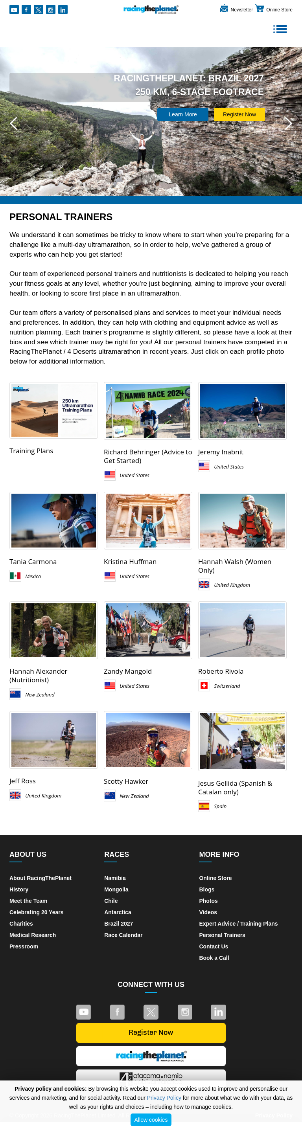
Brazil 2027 (118, 924)
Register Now (239, 114)
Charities (21, 924)
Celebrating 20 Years (36, 912)
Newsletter (236, 10)
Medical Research (32, 935)
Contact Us (213, 946)
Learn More (183, 114)
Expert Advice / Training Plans (238, 924)
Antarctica (117, 912)
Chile (111, 901)
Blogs (206, 889)
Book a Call (214, 958)
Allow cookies (151, 1120)
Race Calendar (123, 935)
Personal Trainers (222, 935)
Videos (208, 912)
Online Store (273, 10)
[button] (13, 123)
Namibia (114, 878)
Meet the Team (28, 901)
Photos (208, 901)
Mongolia (116, 889)
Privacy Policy (164, 1098)
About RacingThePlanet (40, 878)
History (18, 889)
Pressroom (23, 946)
